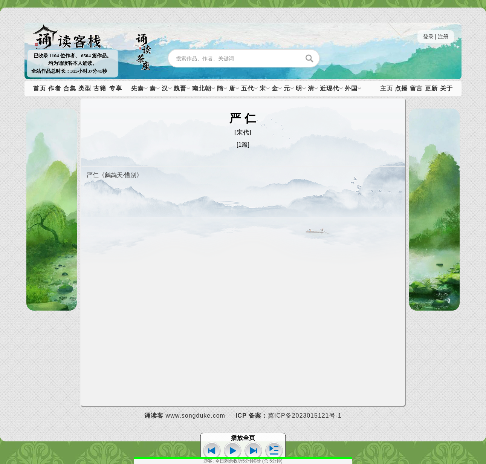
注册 (443, 37)
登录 (428, 37)
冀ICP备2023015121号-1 (305, 415)
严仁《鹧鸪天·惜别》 (114, 175)
